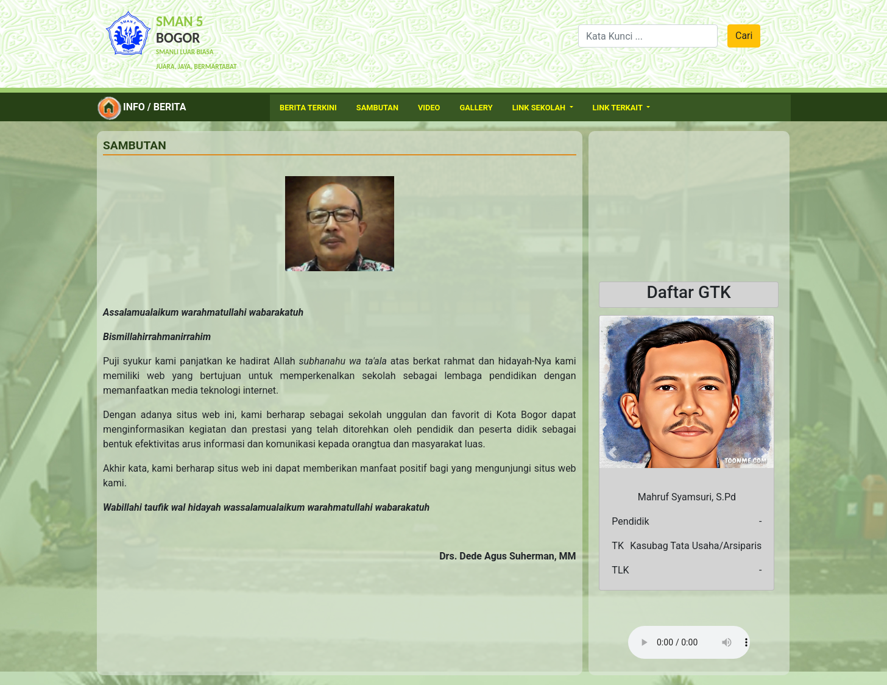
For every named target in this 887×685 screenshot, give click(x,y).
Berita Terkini (308, 107)
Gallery (475, 107)
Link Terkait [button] (619, 107)
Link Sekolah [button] (540, 107)
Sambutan (377, 107)
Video (429, 107)
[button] (612, 453)
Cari (743, 35)
